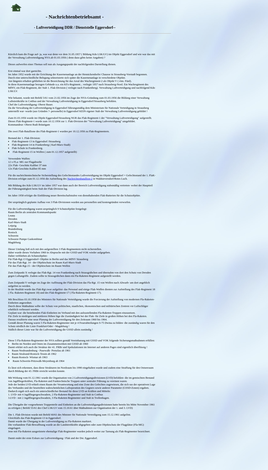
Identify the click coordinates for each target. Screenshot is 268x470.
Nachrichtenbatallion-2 (79, 178)
